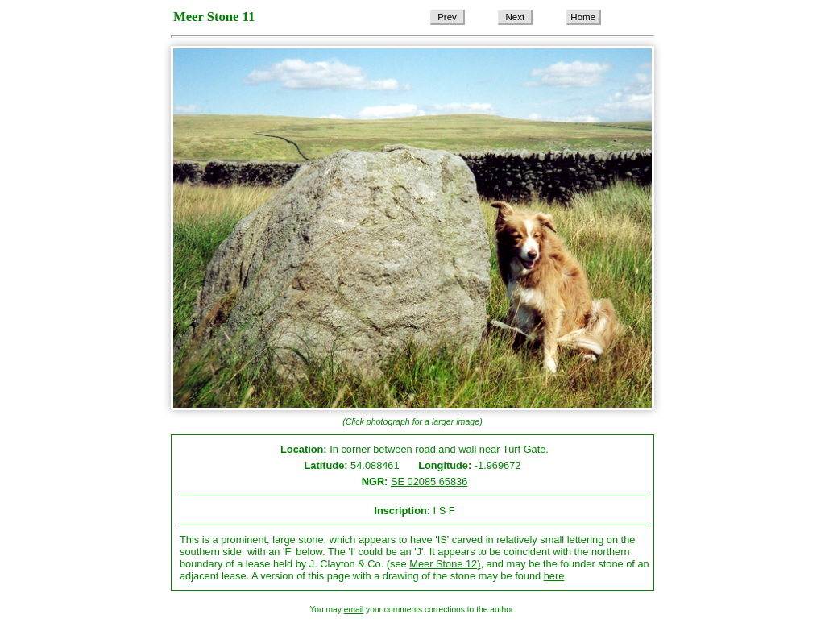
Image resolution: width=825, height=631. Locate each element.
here (554, 576)
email (353, 609)
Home (582, 17)
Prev (447, 17)
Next (515, 17)
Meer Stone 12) (444, 564)
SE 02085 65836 (429, 481)
